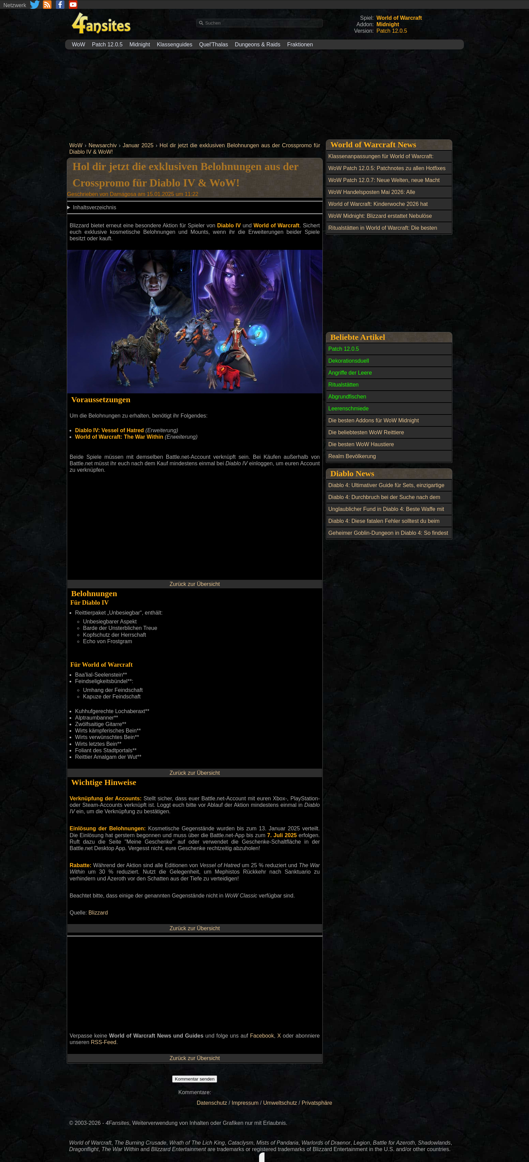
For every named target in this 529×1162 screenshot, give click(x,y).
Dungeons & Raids (257, 44)
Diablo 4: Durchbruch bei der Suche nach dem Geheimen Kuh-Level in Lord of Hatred (384, 501)
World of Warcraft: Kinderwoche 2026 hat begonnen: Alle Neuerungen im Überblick (378, 208)
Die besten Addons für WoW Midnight (373, 420)
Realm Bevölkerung (352, 456)
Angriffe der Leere (350, 373)
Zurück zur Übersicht (194, 584)
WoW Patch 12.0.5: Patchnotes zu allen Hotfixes (386, 168)
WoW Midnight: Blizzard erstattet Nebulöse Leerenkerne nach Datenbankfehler (380, 220)
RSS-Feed (104, 1042)
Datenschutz (212, 1103)
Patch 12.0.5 (107, 44)
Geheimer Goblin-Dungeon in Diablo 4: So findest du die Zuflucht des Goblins (388, 537)
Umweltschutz (280, 1103)
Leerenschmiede (348, 408)
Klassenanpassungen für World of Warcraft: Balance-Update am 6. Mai (381, 160)
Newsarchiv (103, 145)
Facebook (262, 1036)
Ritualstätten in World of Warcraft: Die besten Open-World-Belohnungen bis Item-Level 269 (383, 232)
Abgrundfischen (347, 396)
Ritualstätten (343, 385)
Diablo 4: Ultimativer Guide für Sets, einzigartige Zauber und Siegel (386, 489)
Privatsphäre (317, 1103)
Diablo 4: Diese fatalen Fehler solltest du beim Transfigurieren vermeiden (383, 525)
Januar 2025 (138, 145)
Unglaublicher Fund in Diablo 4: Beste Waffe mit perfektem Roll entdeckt (386, 513)
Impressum (245, 1103)
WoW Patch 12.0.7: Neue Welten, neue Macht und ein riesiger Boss (384, 184)
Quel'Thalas (213, 44)
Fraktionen (300, 44)
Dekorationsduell (348, 361)
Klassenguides (174, 44)
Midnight (140, 44)
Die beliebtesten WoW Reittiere (366, 432)
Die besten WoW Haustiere (361, 444)
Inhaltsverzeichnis (94, 207)
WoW (78, 44)
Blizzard (98, 913)
